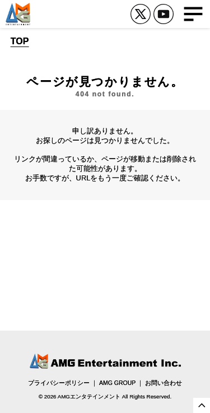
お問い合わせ (163, 382)
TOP (20, 41)
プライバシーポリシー (59, 382)
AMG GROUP (117, 382)
